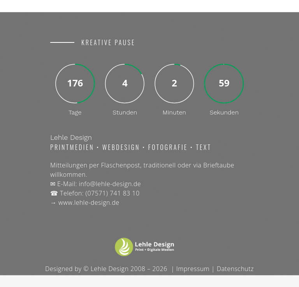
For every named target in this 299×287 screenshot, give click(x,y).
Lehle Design (110, 268)
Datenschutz (235, 268)
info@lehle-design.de (110, 184)
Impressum (193, 268)
